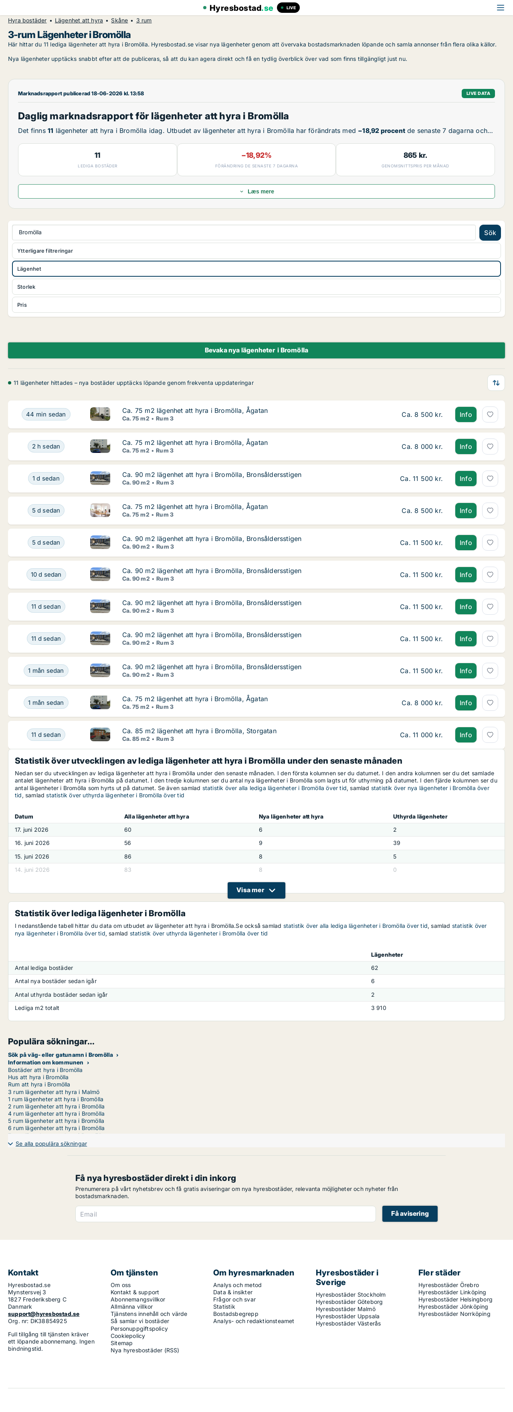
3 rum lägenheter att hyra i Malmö (54, 1091)
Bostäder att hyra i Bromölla (45, 1069)
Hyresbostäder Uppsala (348, 1316)
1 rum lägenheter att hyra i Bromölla (55, 1099)
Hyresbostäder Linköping (452, 1292)
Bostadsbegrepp (236, 1313)
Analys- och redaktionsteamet (254, 1320)
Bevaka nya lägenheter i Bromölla (257, 350)
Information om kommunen (46, 1062)
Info (466, 414)
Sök (490, 233)
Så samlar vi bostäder (140, 1320)
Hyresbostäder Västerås (348, 1323)
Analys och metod (237, 1284)
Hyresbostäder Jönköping (453, 1306)
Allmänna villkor (132, 1306)
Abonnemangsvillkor (138, 1299)
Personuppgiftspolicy (139, 1328)
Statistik (224, 1306)
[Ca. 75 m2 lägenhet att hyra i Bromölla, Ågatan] (46, 414)
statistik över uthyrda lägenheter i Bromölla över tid (115, 795)
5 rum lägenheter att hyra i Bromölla (56, 1120)
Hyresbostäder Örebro (448, 1284)
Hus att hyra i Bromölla (38, 1077)
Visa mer (250, 890)
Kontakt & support (135, 1292)
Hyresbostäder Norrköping (454, 1313)
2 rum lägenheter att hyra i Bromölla (56, 1106)
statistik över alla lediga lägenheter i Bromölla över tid (274, 787)
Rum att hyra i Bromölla (39, 1084)
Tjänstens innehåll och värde (149, 1313)
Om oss (121, 1284)
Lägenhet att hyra (79, 20)
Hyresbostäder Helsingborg (455, 1299)
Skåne (119, 20)
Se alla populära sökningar (51, 1143)
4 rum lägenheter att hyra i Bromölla (56, 1113)
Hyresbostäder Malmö (346, 1308)
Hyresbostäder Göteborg (349, 1301)
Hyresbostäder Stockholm (351, 1294)
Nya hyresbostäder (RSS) (145, 1350)
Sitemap (122, 1343)
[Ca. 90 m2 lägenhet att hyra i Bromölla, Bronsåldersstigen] (46, 479)
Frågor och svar (234, 1299)
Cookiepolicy (128, 1335)
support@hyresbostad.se (43, 1313)
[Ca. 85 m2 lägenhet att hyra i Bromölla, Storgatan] (46, 735)
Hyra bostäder (27, 20)
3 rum (144, 20)
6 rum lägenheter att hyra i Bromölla (56, 1127)
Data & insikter (232, 1292)
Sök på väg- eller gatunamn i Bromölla (60, 1054)
